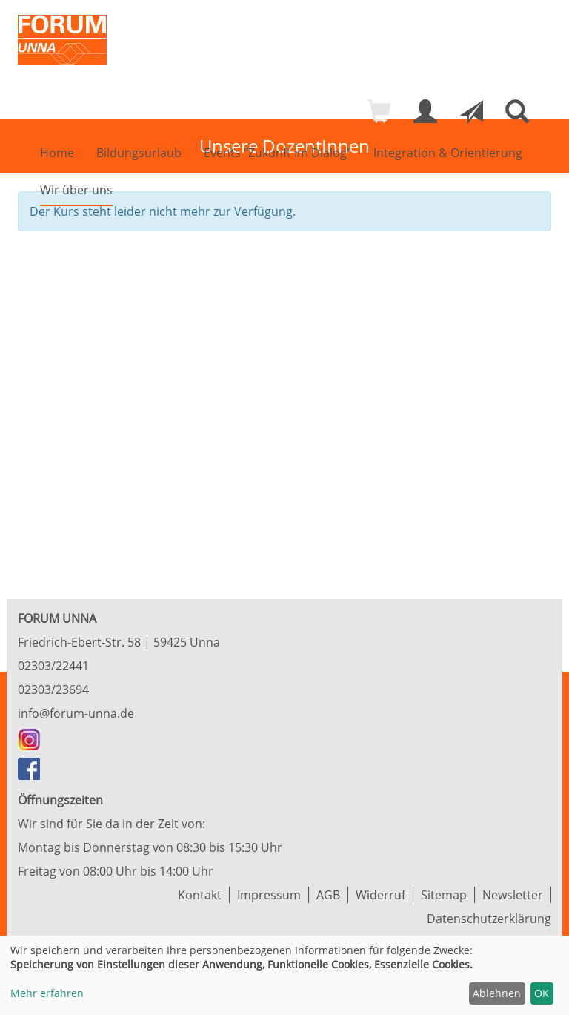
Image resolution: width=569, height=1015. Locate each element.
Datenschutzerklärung (489, 918)
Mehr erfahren (47, 993)
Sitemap (444, 895)
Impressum (269, 895)
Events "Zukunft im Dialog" (277, 153)
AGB (328, 895)
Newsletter (512, 895)
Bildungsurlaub (139, 153)
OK (541, 993)
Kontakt (200, 895)
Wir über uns (76, 190)
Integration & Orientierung (447, 153)
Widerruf (380, 895)
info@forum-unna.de (76, 713)
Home (57, 153)
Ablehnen (497, 993)
